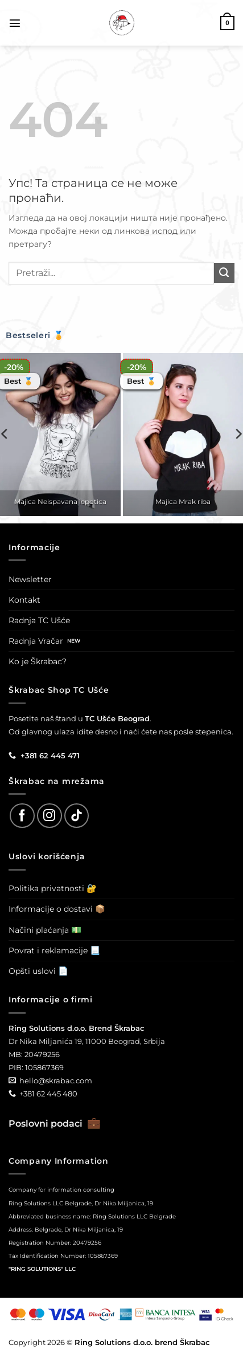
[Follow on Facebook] (22, 815)
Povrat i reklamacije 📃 (54, 950)
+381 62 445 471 (50, 755)
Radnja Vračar (36, 641)
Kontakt (24, 600)
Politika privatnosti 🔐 (53, 888)
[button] (15, 23)
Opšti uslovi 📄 (38, 971)
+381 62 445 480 (48, 1093)
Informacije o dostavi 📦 (57, 909)
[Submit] (224, 273)
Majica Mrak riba (183, 501)
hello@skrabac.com (55, 1080)
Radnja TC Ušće (39, 620)
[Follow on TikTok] (76, 815)
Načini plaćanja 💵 (45, 930)
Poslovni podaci (55, 1123)
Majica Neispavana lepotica (60, 501)
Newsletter (30, 579)
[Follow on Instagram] (49, 815)
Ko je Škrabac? (38, 661)
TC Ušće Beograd (117, 718)
